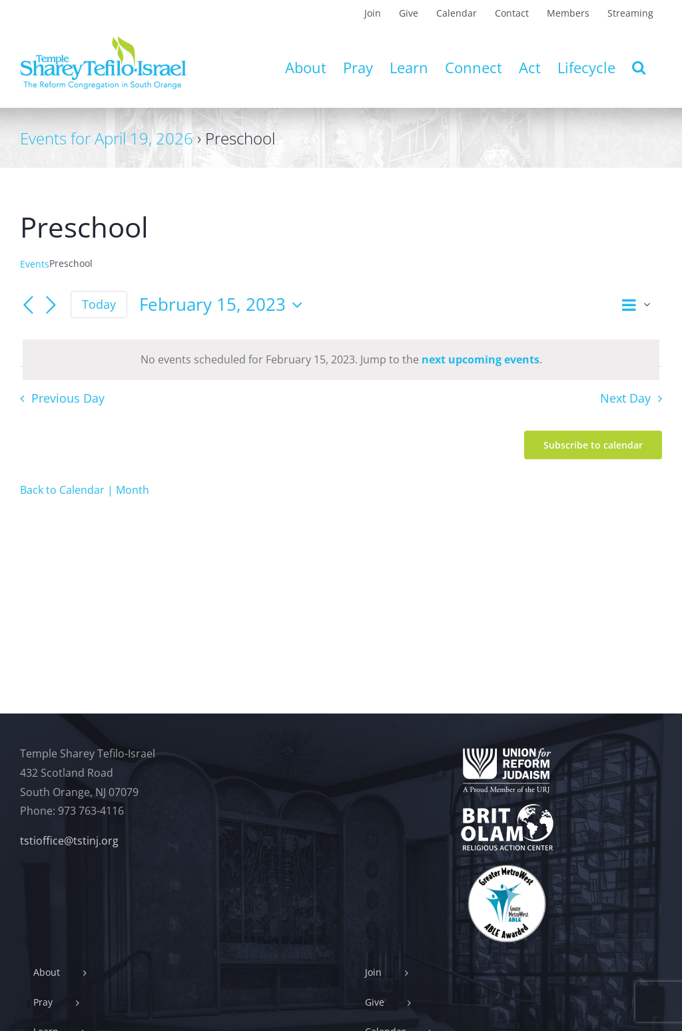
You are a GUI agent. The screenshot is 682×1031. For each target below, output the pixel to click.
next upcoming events (480, 359)
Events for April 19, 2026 (106, 138)
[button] (638, 67)
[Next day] (51, 305)
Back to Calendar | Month (84, 490)
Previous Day (68, 398)
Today (99, 304)
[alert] (341, 359)
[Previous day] (28, 305)
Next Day (625, 398)
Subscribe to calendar (593, 445)
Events (34, 264)
